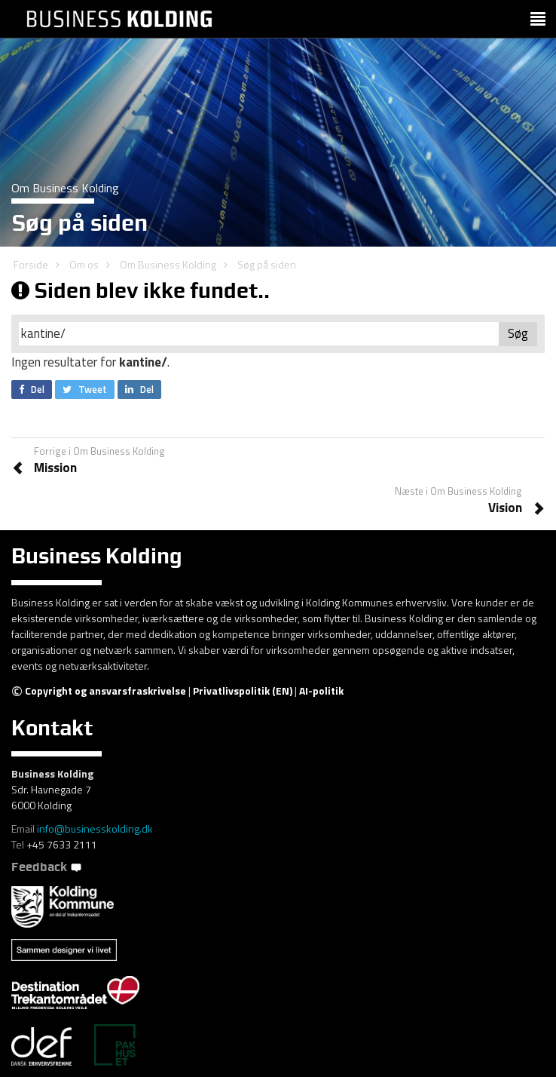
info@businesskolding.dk (95, 828)
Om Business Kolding (168, 264)
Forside (31, 264)
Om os (84, 264)
